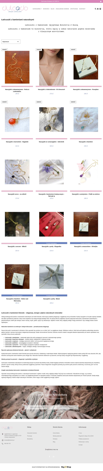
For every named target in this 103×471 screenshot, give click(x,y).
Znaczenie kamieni (62, 9)
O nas (80, 433)
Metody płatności (57, 436)
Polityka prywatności (84, 439)
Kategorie (37, 9)
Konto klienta (56, 433)
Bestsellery (30, 439)
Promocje (29, 436)
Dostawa (55, 439)
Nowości (46, 9)
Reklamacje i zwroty (84, 442)
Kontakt (82, 9)
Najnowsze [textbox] (5, 41)
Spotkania (74, 9)
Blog (52, 9)
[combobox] (10, 41)
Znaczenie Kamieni (32, 433)
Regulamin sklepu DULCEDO (86, 436)
